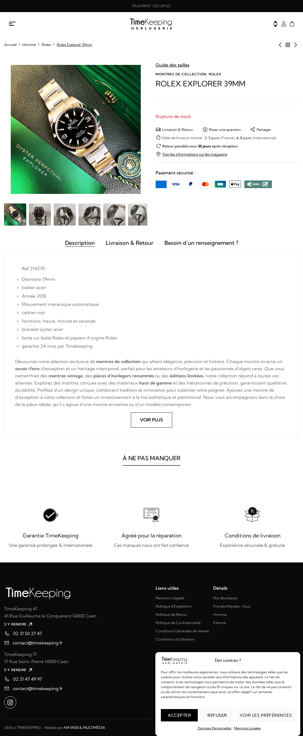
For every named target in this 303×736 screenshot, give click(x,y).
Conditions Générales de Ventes (182, 631)
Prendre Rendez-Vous (231, 606)
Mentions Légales (247, 728)
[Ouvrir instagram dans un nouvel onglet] (10, 703)
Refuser (217, 715)
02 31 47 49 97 (27, 679)
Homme (29, 44)
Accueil (10, 44)
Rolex (46, 44)
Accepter (179, 715)
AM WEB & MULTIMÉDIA (84, 727)
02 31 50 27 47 (27, 633)
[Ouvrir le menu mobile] (12, 24)
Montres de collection (181, 74)
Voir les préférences (266, 715)
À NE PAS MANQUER (151, 462)
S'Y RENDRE (19, 624)
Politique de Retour (171, 614)
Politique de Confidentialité (178, 622)
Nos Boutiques (225, 598)
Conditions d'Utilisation (175, 639)
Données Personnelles (214, 728)
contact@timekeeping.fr (38, 643)
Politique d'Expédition (174, 606)
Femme (219, 622)
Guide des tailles (173, 65)
